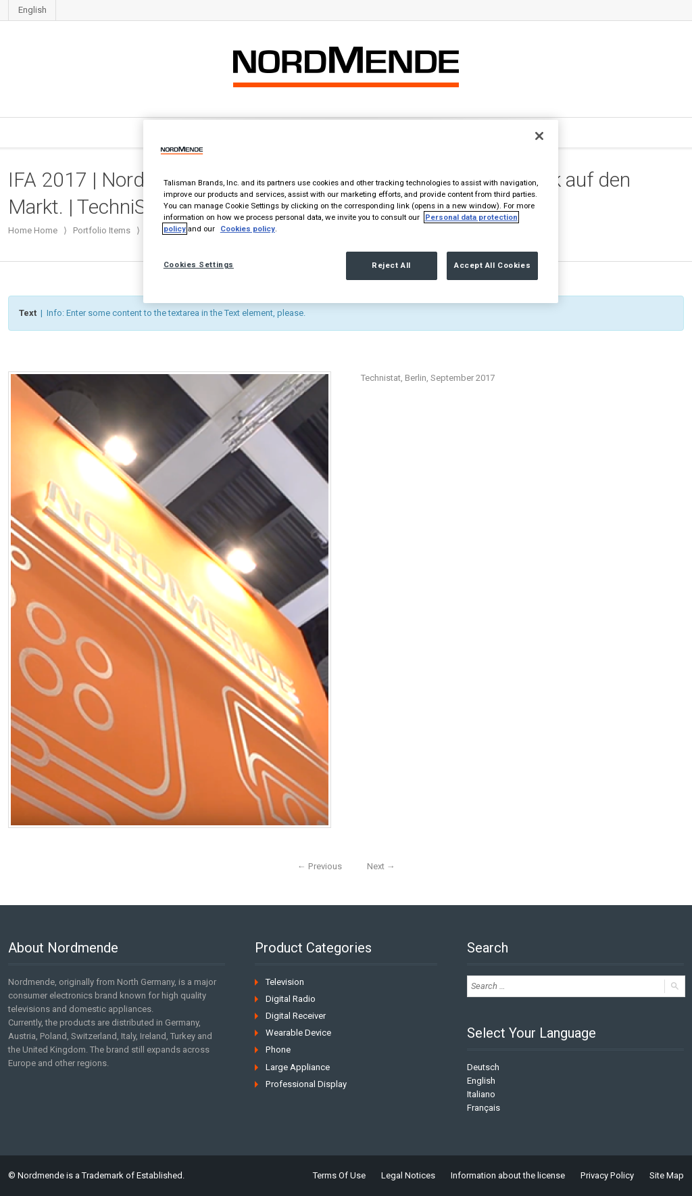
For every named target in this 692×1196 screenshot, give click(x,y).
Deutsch (483, 1067)
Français (483, 1108)
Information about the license (509, 1175)
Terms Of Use (340, 1175)
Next (380, 866)
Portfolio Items (101, 230)
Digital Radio (291, 999)
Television (285, 982)
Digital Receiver (296, 1016)
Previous (319, 866)
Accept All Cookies (492, 265)
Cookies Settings (199, 264)
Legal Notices (409, 1175)
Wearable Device (298, 1033)
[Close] (539, 136)
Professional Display (306, 1083)
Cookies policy (247, 228)
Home (45, 230)
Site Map (666, 1175)
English (32, 10)
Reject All (391, 265)
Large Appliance (298, 1066)
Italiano (481, 1094)
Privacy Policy (608, 1175)
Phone (278, 1049)
